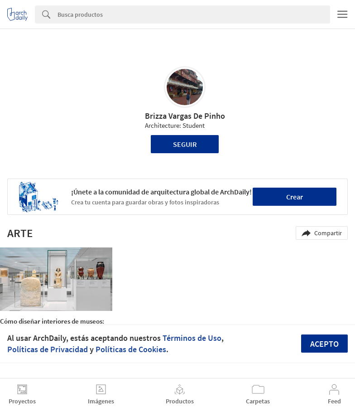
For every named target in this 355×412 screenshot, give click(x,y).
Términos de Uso (192, 338)
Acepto (324, 344)
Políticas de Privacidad (47, 349)
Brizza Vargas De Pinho (185, 116)
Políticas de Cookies (131, 349)
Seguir (185, 144)
